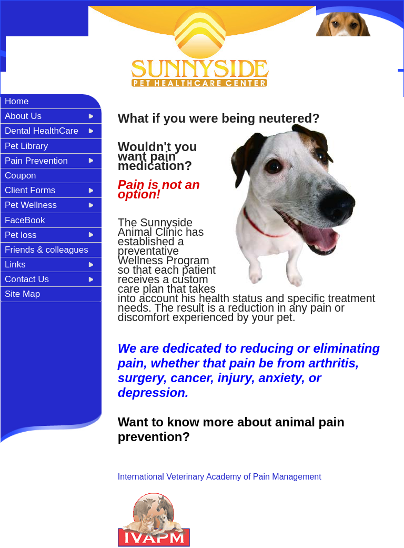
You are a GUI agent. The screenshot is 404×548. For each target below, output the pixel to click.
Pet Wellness (31, 205)
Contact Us (27, 279)
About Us (23, 116)
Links (15, 265)
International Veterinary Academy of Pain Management (219, 476)
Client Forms (30, 190)
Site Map (22, 294)
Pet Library (26, 146)
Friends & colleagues (46, 250)
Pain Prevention (36, 161)
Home (16, 101)
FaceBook (25, 220)
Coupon (20, 176)
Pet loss (20, 235)
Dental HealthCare (41, 131)
